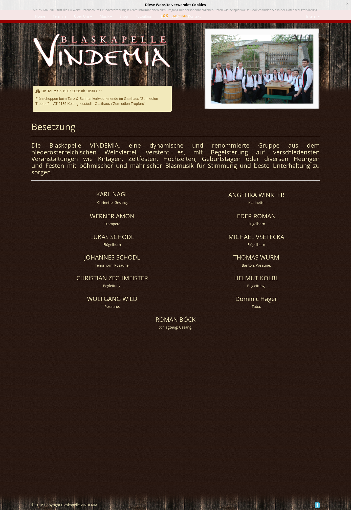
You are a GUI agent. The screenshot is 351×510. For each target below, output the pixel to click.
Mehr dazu (180, 16)
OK (165, 15)
